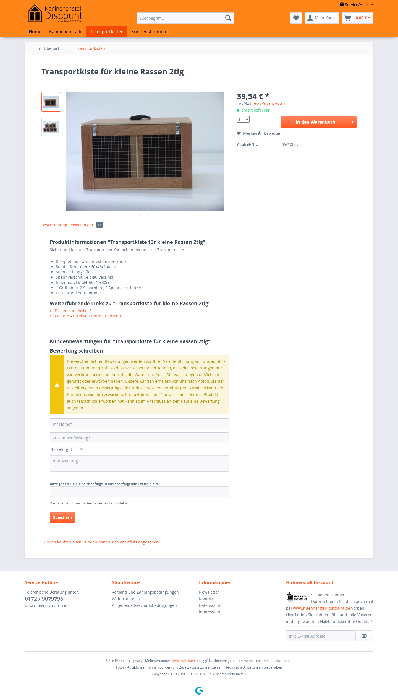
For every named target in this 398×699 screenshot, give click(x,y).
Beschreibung (54, 224)
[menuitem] (185, 18)
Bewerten (269, 133)
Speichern (62, 517)
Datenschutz (210, 605)
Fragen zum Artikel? (70, 310)
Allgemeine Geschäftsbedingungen (144, 605)
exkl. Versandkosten (269, 103)
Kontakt (206, 598)
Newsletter (209, 592)
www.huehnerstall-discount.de (321, 608)
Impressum (209, 611)
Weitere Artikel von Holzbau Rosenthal (88, 316)
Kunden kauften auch (61, 542)
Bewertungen (85, 224)
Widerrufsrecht (126, 598)
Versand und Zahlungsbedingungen (145, 592)
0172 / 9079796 (44, 598)
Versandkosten (183, 660)
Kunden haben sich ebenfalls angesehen (121, 542)
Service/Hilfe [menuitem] (354, 4)
